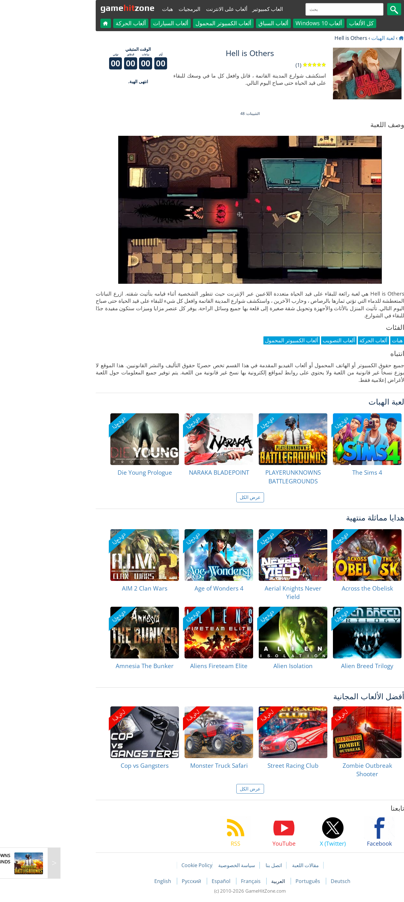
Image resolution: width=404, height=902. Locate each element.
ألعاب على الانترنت (179, 8)
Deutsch (292, 881)
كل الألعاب (313, 23)
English (115, 881)
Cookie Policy (148, 865)
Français (203, 881)
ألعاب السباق (225, 23)
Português (260, 881)
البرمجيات (141, 8)
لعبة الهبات (335, 37)
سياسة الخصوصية (188, 865)
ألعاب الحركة (83, 23)
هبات (119, 8)
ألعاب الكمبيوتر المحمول (175, 23)
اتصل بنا (226, 865)
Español (174, 881)
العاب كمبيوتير (219, 8)
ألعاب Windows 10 (271, 23)
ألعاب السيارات (122, 23)
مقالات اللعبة (257, 865)
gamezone (79, 8)
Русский (144, 881)
